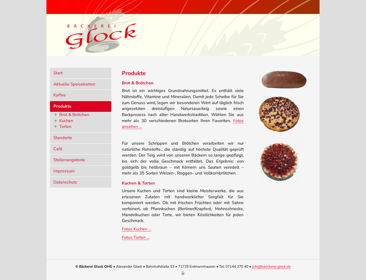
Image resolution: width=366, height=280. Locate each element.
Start (58, 73)
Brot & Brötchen (74, 114)
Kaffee (59, 95)
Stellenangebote (69, 160)
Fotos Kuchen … (136, 229)
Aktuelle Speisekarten (74, 84)
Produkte (62, 106)
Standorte (62, 137)
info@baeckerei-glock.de (271, 266)
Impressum (63, 171)
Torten (65, 126)
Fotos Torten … (136, 237)
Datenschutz (65, 182)
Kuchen (66, 120)
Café (57, 149)
